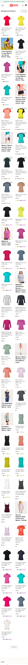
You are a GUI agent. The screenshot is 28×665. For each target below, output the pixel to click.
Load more (14, 647)
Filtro (24, 11)
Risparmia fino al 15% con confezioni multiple (14, 1)
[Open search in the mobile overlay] (23, 5)
